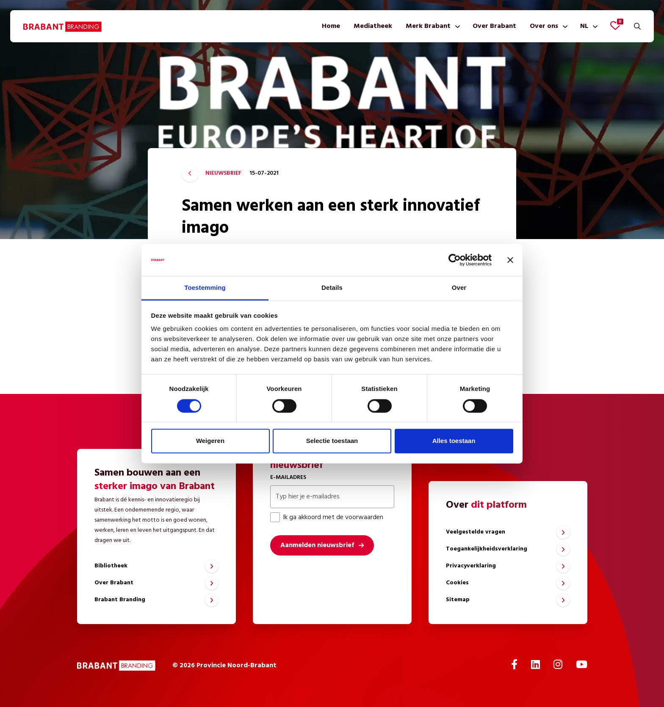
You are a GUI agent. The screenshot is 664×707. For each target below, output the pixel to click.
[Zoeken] (637, 26)
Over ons (544, 26)
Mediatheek (373, 26)
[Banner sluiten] (510, 260)
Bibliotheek (110, 566)
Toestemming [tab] (205, 288)
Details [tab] (332, 288)
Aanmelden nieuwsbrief (317, 545)
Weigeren (210, 441)
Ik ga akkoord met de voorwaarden (326, 517)
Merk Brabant (428, 26)
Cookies (457, 583)
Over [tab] (459, 288)
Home (331, 26)
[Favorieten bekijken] (615, 25)
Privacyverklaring (471, 566)
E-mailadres (288, 477)
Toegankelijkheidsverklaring (486, 549)
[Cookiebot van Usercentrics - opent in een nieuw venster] (455, 259)
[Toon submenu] (456, 26)
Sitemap (458, 600)
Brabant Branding (119, 600)
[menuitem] (331, 26)
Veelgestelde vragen (475, 532)
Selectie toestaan (332, 441)
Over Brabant (494, 26)
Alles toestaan (454, 441)
